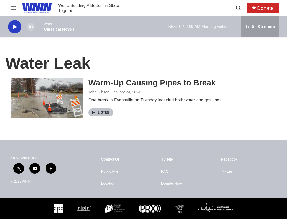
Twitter (226, 171)
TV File (167, 159)
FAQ (165, 171)
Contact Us (110, 159)
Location (108, 184)
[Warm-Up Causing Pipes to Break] (47, 98)
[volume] (30, 27)
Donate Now (171, 184)
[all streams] (260, 26)
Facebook (229, 159)
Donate (265, 8)
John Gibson (98, 92)
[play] (14, 27)
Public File (110, 171)
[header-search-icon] (238, 8)
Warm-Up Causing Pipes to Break (152, 82)
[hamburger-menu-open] (13, 8)
